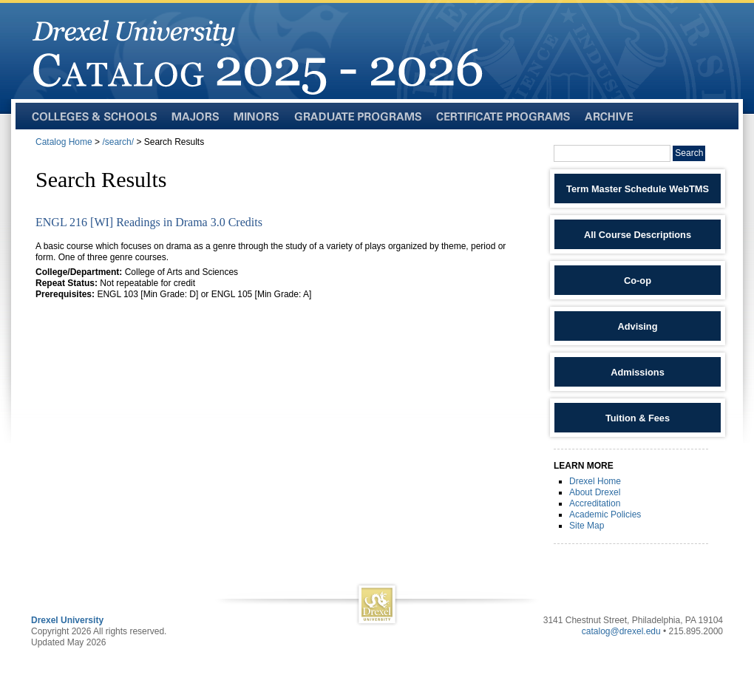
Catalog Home (63, 142)
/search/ (118, 142)
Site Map (586, 525)
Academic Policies (605, 514)
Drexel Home (595, 481)
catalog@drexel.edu (621, 631)
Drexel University (67, 620)
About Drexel (594, 492)
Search (689, 153)
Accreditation (594, 503)
